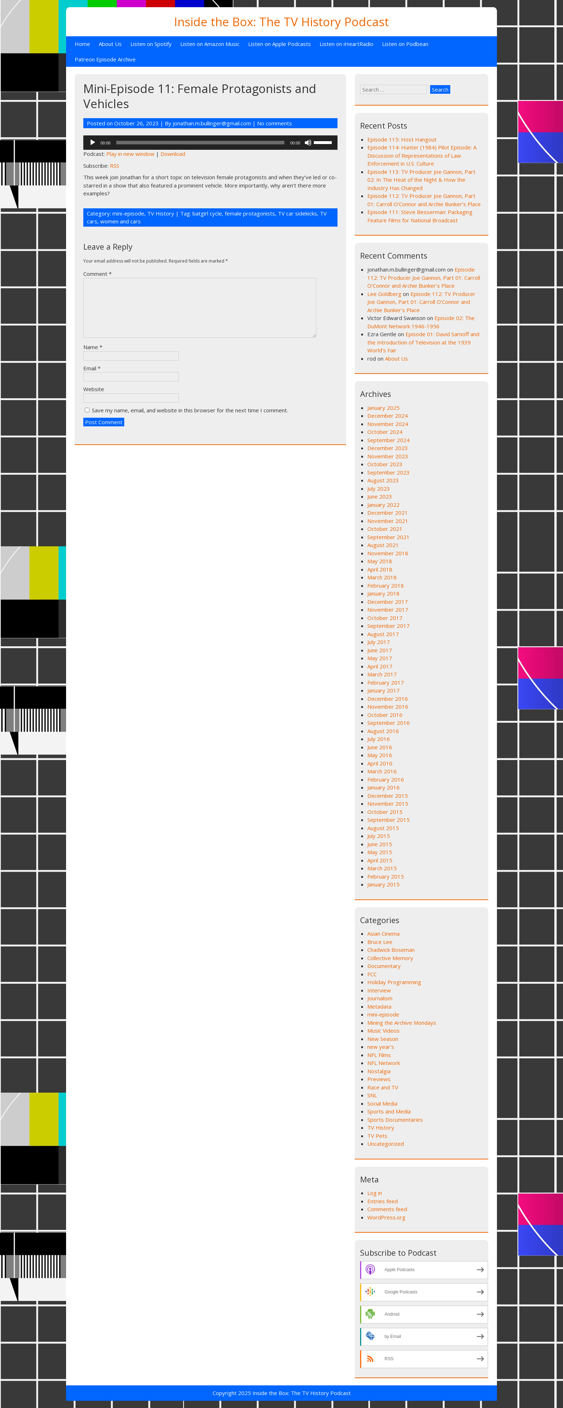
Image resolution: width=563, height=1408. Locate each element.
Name (92, 347)
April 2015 (379, 860)
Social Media (382, 1103)
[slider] (200, 142)
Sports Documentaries (395, 1119)
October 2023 (385, 464)
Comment (97, 273)
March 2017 (382, 674)
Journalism (379, 998)
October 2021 (385, 528)
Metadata (379, 1006)
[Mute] (308, 142)
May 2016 (379, 755)
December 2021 (387, 512)
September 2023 (388, 472)
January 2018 (383, 593)
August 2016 (383, 731)
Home (82, 43)
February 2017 (385, 682)
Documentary (384, 965)
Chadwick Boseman (391, 949)
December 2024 (387, 415)
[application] (210, 142)
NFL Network (383, 1062)
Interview (379, 990)
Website (93, 389)
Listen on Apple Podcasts (279, 43)
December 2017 (387, 601)
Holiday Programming (394, 982)
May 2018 (379, 561)
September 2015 (388, 819)
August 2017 (383, 634)
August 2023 (383, 480)
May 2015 (379, 852)
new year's (380, 1046)
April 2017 (379, 666)
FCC (372, 974)
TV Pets (377, 1135)
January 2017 (383, 690)
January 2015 (383, 884)
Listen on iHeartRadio (346, 43)
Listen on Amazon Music (209, 43)
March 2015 (382, 868)
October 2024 (385, 431)
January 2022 (383, 504)
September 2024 (388, 440)
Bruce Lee (379, 941)
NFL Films (379, 1055)
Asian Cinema (383, 933)
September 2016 (388, 722)
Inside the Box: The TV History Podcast (281, 22)
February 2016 (385, 779)
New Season (382, 1038)
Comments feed (387, 1209)
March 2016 (382, 771)
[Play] (92, 142)
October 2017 (385, 617)
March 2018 (382, 577)
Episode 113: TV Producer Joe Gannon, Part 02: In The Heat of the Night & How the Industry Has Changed (421, 179)
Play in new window (130, 153)
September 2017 (388, 625)
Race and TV (382, 1087)
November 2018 (387, 553)
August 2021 (383, 544)
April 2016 (379, 763)
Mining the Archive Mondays (401, 1022)
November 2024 (387, 423)
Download (172, 153)
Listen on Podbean (405, 43)
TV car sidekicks (297, 213)
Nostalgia (379, 1071)
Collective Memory (390, 958)
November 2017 (387, 609)
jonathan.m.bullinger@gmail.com (212, 123)
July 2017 (378, 641)
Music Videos (383, 1030)
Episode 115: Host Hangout (402, 139)
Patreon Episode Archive (105, 59)
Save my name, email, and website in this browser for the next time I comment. (190, 410)
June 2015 (379, 844)
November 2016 (387, 706)
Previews (379, 1079)
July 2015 (378, 835)
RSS (114, 165)
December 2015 (387, 795)
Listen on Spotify (151, 43)
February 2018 (385, 585)
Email (92, 368)
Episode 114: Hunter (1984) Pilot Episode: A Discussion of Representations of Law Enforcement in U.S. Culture (421, 155)
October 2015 (385, 811)
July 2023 (378, 488)
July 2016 (378, 738)
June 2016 (379, 747)
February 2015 (385, 876)
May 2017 (379, 658)
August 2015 (383, 828)
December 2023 (387, 447)
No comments (274, 123)
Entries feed (382, 1201)
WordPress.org (386, 1217)
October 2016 (385, 714)
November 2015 (387, 803)
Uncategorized (385, 1143)
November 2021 (387, 520)
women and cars (120, 221)
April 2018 (379, 569)
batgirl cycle (207, 213)
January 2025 (383, 407)
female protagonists (250, 213)
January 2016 (383, 787)
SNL (372, 1095)
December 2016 (387, 698)
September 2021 (388, 537)
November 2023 (387, 456)
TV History (160, 213)
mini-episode (128, 213)
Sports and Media (389, 1111)
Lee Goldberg (384, 293)
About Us (110, 43)
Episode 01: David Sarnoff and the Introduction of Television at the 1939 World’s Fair (423, 342)
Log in (374, 1192)
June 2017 (379, 650)
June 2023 (379, 496)
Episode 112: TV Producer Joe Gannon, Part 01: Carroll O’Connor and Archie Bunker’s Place (423, 277)
